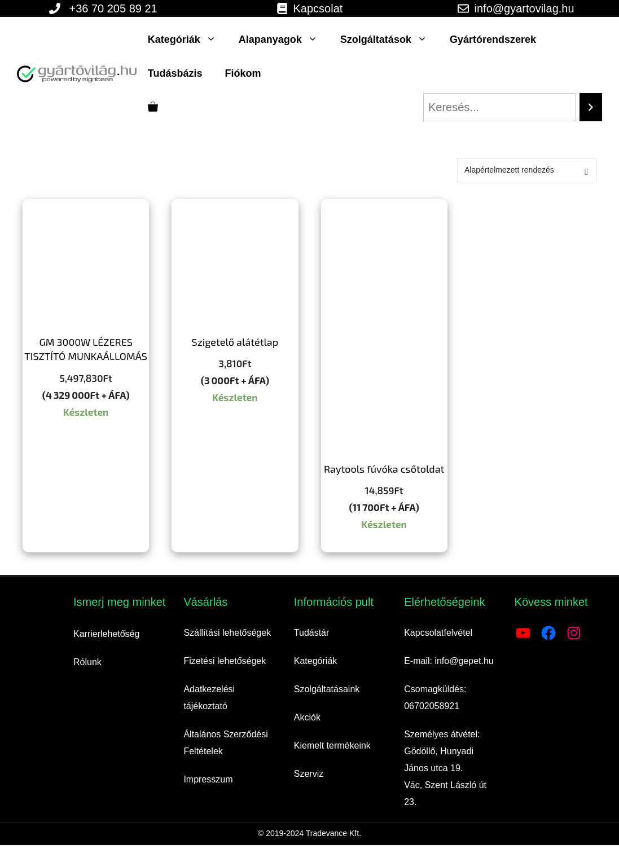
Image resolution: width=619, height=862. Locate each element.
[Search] (591, 107)
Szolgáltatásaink (327, 689)
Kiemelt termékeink (332, 745)
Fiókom (243, 73)
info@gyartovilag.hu (524, 8)
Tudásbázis (175, 73)
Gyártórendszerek (493, 39)
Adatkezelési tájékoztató (209, 697)
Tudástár (312, 632)
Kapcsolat (318, 8)
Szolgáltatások (389, 39)
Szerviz (308, 774)
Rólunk (87, 662)
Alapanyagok (284, 39)
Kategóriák (187, 39)
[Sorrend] (526, 170)
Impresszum (207, 779)
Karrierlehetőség (106, 634)
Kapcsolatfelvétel (438, 632)
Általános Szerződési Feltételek (225, 742)
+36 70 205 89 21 (113, 8)
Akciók (307, 717)
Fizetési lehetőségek (224, 661)
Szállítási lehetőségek (227, 632)
